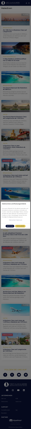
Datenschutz (4, 401)
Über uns (3, 398)
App (16, 409)
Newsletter (4, 412)
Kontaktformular (5, 409)
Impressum (18, 401)
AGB (17, 398)
